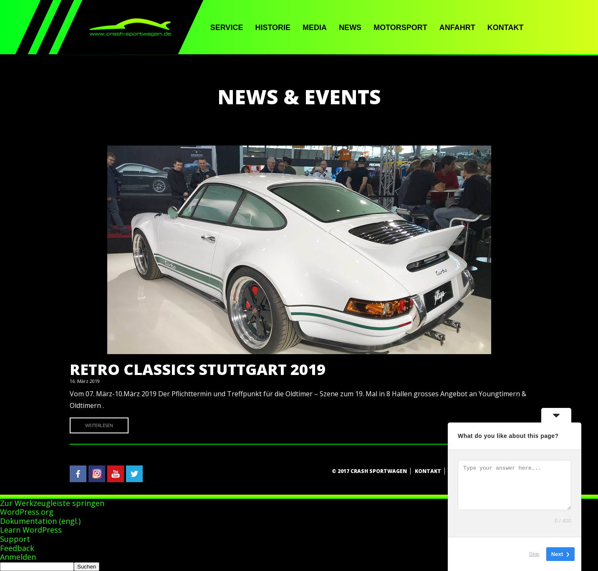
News (350, 27)
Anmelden (18, 557)
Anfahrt (457, 27)
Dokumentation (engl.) (40, 521)
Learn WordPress (31, 530)
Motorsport (400, 27)
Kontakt (505, 27)
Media (315, 27)
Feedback (17, 548)
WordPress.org (26, 512)
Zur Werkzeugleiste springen (52, 503)
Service (226, 27)
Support (15, 539)
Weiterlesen (99, 425)
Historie (272, 27)
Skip (534, 554)
